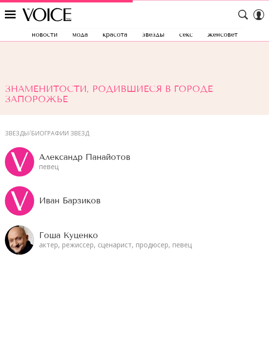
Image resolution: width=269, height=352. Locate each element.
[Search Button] (243, 14)
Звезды (17, 133)
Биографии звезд (60, 133)
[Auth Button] (258, 14)
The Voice (46, 15)
